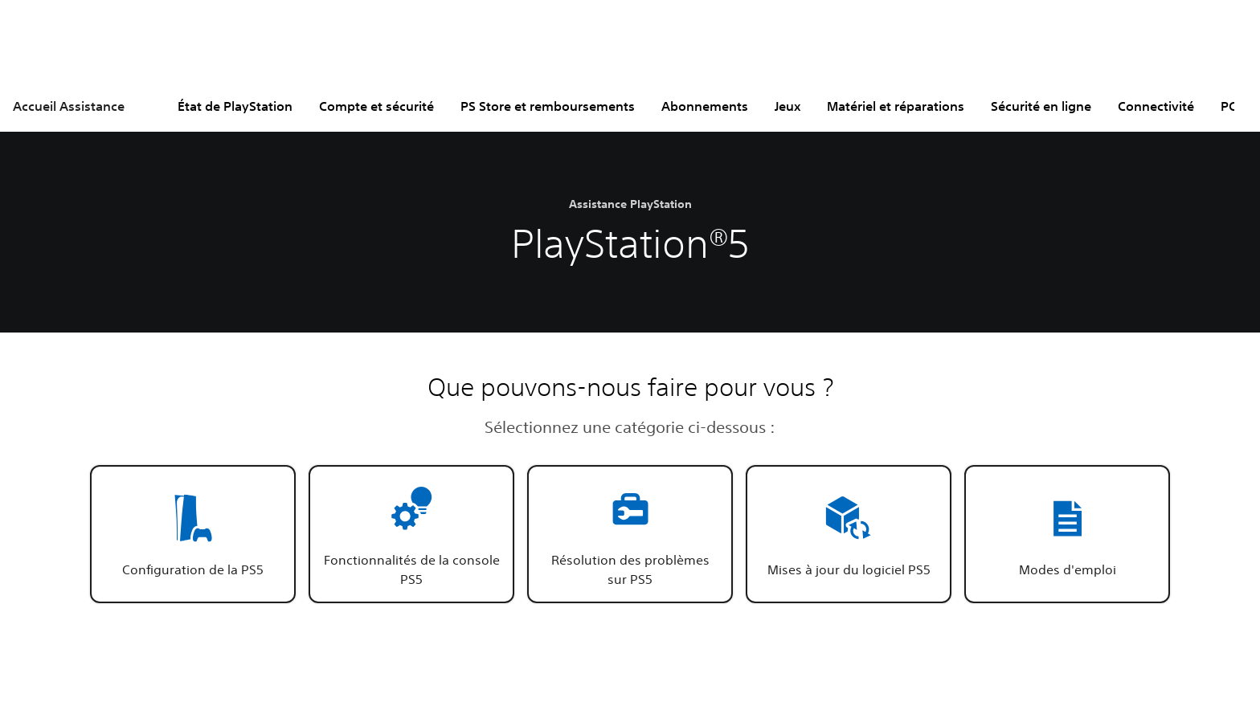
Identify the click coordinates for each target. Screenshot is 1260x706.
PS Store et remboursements (547, 106)
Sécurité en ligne (1041, 106)
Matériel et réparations (895, 106)
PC (1229, 106)
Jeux (787, 106)
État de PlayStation (235, 106)
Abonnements (704, 106)
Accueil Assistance (69, 106)
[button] (193, 534)
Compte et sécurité (376, 106)
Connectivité (1156, 106)
